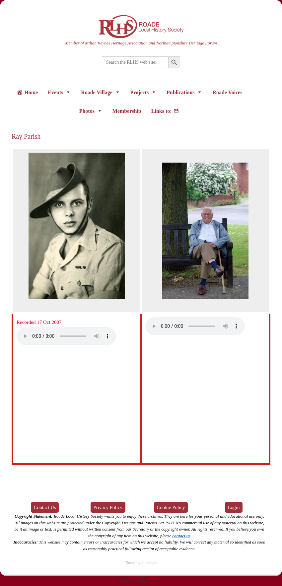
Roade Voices (227, 92)
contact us (181, 535)
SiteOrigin (149, 563)
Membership (126, 111)
